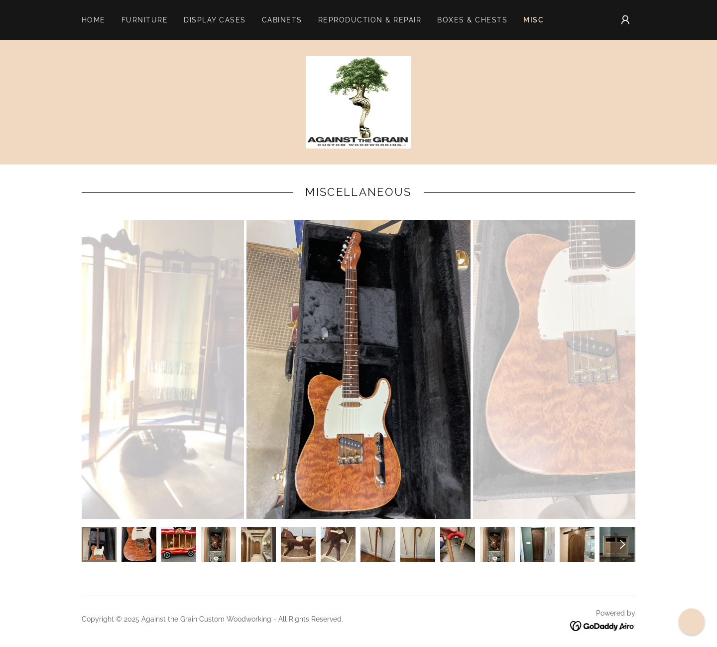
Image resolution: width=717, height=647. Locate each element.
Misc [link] (533, 20)
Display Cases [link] (214, 20)
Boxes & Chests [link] (472, 20)
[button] (625, 20)
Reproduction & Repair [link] (369, 20)
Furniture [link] (144, 20)
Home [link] (94, 20)
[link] (358, 101)
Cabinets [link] (282, 20)
